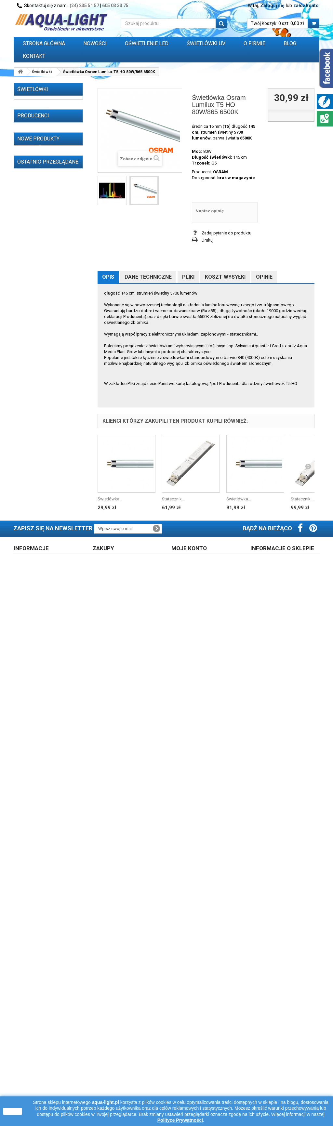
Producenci (33, 461)
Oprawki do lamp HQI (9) (42, 338)
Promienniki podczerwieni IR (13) (45, 198)
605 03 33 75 (115, 5)
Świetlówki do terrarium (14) (45, 210)
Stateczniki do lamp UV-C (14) (42, 259)
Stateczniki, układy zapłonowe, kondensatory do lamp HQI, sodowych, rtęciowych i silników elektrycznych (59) (43, 282)
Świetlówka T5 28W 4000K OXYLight (53, 689)
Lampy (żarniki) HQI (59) (41, 230)
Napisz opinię (209, 210)
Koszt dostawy (112, 1069)
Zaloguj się (272, 5)
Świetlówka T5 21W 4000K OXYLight (53, 719)
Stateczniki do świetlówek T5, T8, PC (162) (43, 243)
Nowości (95, 43)
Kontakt (34, 56)
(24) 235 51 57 (84, 5)
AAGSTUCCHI (38, 471)
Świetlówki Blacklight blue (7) (44, 157)
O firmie (26, 1069)
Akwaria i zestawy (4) (39, 393)
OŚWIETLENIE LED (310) (41, 220)
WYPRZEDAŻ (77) (35, 439)
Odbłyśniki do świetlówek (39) (43, 351)
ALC (29, 491)
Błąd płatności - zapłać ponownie (130, 1086)
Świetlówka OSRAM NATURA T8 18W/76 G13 (56, 658)
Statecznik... (173, 499)
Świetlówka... (110, 499)
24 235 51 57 (274, 1087)
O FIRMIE (254, 43)
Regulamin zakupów (38, 1061)
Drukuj (208, 240)
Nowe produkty (38, 548)
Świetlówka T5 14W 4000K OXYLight (53, 597)
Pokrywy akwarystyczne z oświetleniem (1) (42, 381)
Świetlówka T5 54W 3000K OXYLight (53, 780)
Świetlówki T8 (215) (42, 124)
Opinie (264, 277)
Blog (290, 43)
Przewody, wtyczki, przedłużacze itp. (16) (39, 427)
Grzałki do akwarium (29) (42, 404)
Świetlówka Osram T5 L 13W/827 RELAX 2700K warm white (58, 844)
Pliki (188, 277)
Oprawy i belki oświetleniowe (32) (36, 366)
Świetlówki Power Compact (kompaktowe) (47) (47, 139)
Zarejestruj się (190, 1061)
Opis (108, 277)
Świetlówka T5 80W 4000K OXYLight (53, 811)
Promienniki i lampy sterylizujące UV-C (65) (40, 172)
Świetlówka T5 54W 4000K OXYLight (53, 627)
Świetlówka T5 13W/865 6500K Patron (55, 878)
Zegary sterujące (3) (37, 414)
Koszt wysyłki (225, 277)
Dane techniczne (148, 277)
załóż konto (306, 5)
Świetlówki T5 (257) (42, 114)
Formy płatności (113, 1078)
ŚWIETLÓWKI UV (206, 43)
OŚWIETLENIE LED (146, 43)
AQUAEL (33, 500)
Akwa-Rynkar (37, 481)
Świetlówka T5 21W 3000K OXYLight (53, 750)
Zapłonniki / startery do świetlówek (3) (40, 325)
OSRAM (220, 171)
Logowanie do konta (196, 1069)
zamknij (12, 1111)
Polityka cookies (34, 1086)
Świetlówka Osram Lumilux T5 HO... (58, 986)
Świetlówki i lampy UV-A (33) (46, 185)
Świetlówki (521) (34, 103)
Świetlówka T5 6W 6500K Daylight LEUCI (57, 566)
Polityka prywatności (196, 1078)
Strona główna (44, 43)
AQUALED (35, 510)
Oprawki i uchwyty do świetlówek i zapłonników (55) (43, 307)
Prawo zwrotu (111, 1061)
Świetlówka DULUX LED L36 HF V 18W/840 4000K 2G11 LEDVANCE (58, 912)
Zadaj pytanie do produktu (226, 233)
